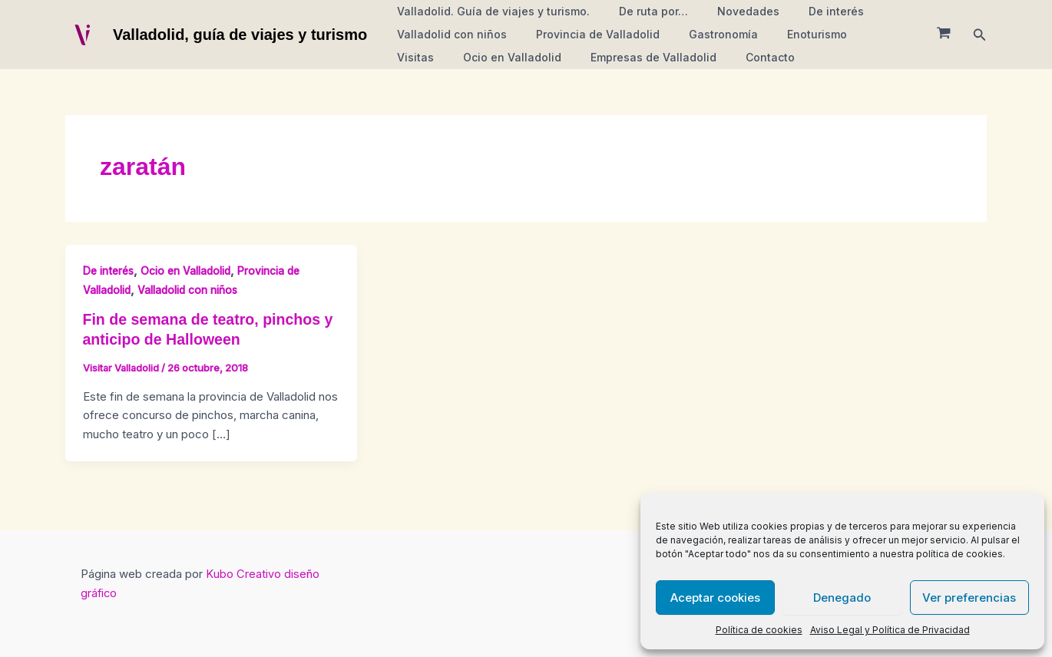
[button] (980, 35)
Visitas (860, 34)
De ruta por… (642, 11)
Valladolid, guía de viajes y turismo (240, 34)
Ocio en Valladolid (442, 57)
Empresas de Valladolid (576, 57)
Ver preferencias (969, 597)
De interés (809, 11)
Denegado (842, 597)
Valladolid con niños (448, 34)
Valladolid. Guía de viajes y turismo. (489, 11)
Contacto (685, 57)
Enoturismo (790, 34)
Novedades (729, 11)
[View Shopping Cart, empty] (944, 34)
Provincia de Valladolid (586, 34)
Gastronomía (704, 34)
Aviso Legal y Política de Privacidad (890, 630)
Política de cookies (759, 630)
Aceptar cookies (715, 597)
